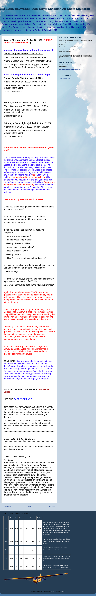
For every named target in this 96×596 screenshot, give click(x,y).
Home (29, 506)
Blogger (62, 591)
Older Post (51, 506)
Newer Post (7, 506)
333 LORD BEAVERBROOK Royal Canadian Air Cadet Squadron (45, 8)
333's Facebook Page (64, 78)
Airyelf (52, 591)
